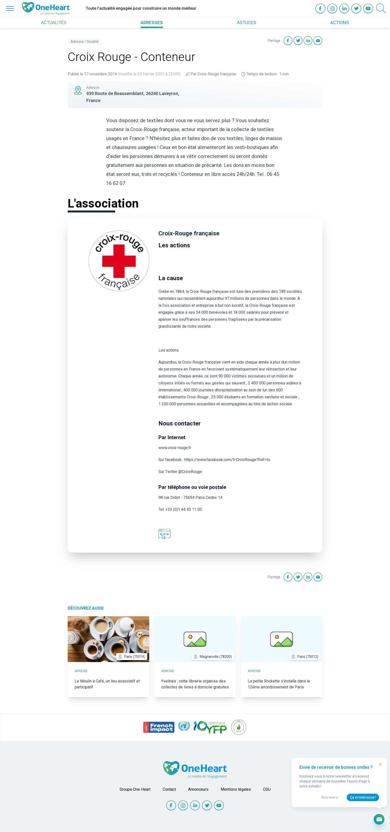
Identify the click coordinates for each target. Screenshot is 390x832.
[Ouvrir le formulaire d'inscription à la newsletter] (379, 819)
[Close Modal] (380, 764)
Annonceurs (198, 789)
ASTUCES (246, 22)
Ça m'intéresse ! (363, 797)
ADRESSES (152, 22)
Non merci (330, 797)
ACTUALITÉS (53, 22)
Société (93, 42)
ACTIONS (339, 22)
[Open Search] (381, 8)
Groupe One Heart (135, 789)
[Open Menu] (10, 8)
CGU (267, 789)
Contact (169, 789)
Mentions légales (236, 789)
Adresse (77, 42)
